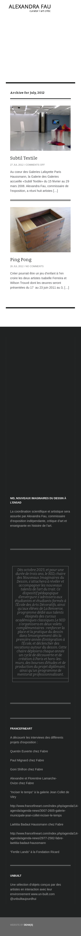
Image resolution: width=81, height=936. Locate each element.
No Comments (34, 266)
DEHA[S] (28, 925)
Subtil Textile (23, 158)
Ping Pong (21, 259)
